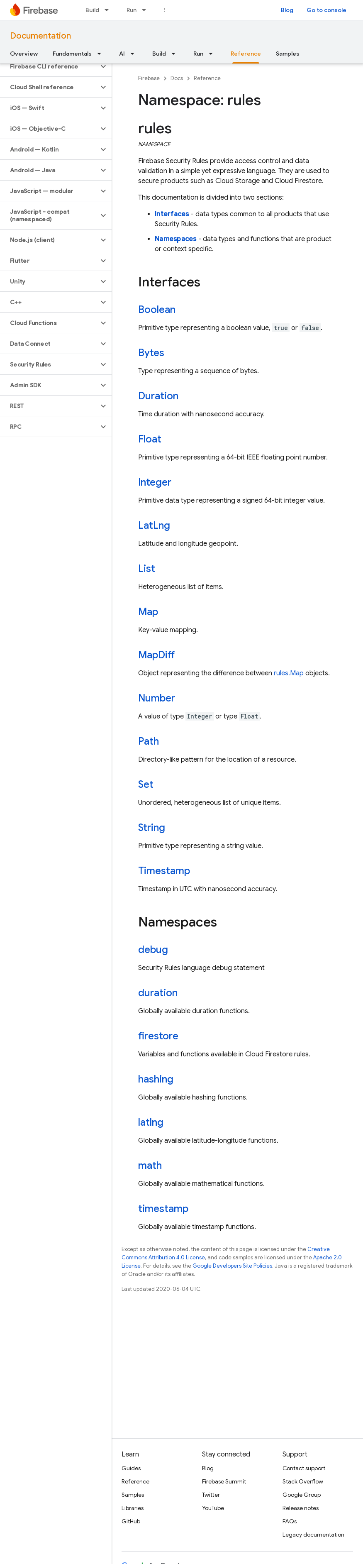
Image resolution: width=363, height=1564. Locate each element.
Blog (287, 10)
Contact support (304, 1468)
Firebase (149, 78)
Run (131, 10)
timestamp (163, 1208)
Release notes (301, 1508)
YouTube (213, 1508)
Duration (158, 396)
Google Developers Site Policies (232, 1265)
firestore (158, 1036)
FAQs (290, 1521)
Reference (207, 78)
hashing (155, 1079)
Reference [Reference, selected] (246, 53)
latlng (150, 1122)
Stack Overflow (303, 1481)
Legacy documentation (313, 1534)
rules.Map (289, 673)
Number (156, 698)
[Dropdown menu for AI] (135, 54)
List (146, 568)
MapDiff (156, 655)
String (151, 827)
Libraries (133, 1508)
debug (153, 949)
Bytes (151, 353)
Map (148, 612)
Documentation (40, 36)
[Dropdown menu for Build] (109, 10)
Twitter (211, 1494)
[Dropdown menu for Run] (146, 10)
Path (148, 741)
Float (149, 439)
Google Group (302, 1494)
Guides (131, 1468)
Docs (177, 78)
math (150, 1165)
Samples (288, 53)
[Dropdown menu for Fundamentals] (102, 54)
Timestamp (164, 871)
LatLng (154, 525)
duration (158, 993)
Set (145, 784)
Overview (24, 53)
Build (92, 10)
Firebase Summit (224, 1481)
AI (122, 53)
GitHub (131, 1521)
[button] (49, 66)
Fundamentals (72, 53)
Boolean (156, 309)
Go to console (326, 10)
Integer (154, 482)
